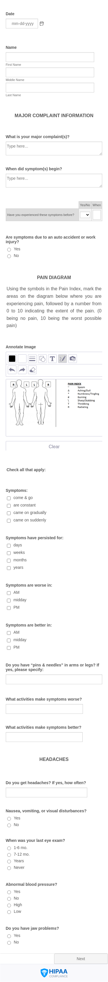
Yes (17, 249)
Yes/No (85, 205)
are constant (25, 505)
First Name (13, 64)
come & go (23, 497)
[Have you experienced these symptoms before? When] (97, 215)
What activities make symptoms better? (44, 727)
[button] (41, 23)
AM (17, 592)
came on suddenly (30, 520)
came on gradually (30, 512)
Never (19, 867)
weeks (19, 552)
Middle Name (15, 80)
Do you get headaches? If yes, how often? (46, 782)
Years (19, 861)
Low (17, 911)
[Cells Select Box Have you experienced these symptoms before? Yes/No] (85, 215)
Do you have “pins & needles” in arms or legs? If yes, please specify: (52, 667)
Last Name (13, 95)
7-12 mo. (22, 854)
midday (20, 600)
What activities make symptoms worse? (44, 699)
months (20, 560)
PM (17, 607)
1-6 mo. (20, 847)
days (18, 545)
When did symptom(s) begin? (34, 169)
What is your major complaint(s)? (38, 136)
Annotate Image (21, 347)
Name (11, 47)
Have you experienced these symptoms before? (40, 214)
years (18, 567)
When (97, 205)
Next (81, 958)
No (16, 255)
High (18, 904)
